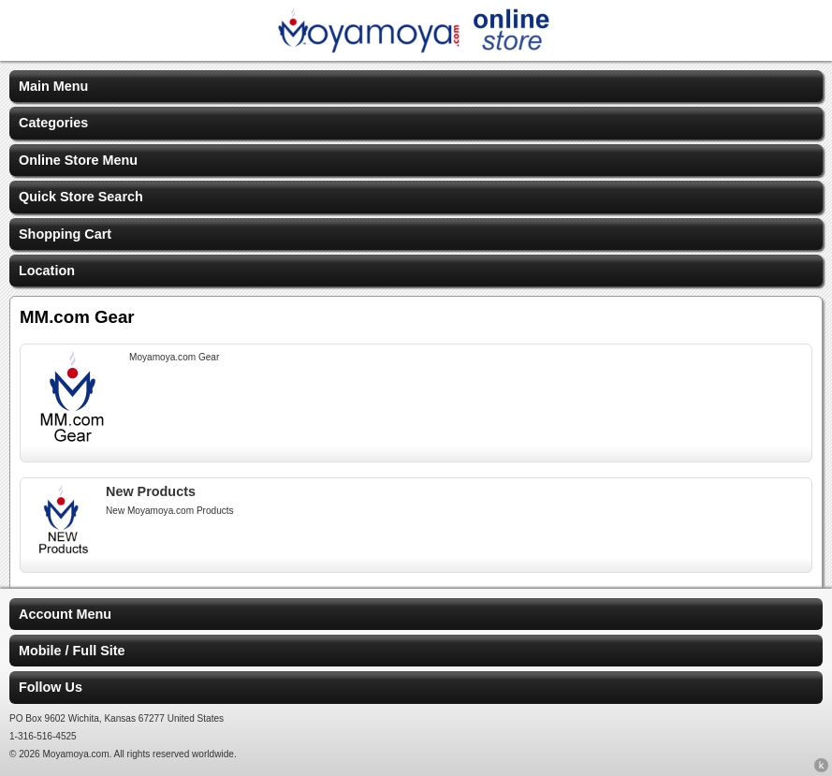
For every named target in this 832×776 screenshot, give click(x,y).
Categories (53, 122)
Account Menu (65, 614)
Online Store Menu (78, 160)
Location (47, 270)
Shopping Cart (65, 234)
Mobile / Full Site (72, 650)
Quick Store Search (81, 196)
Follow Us (50, 687)
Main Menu (53, 86)
